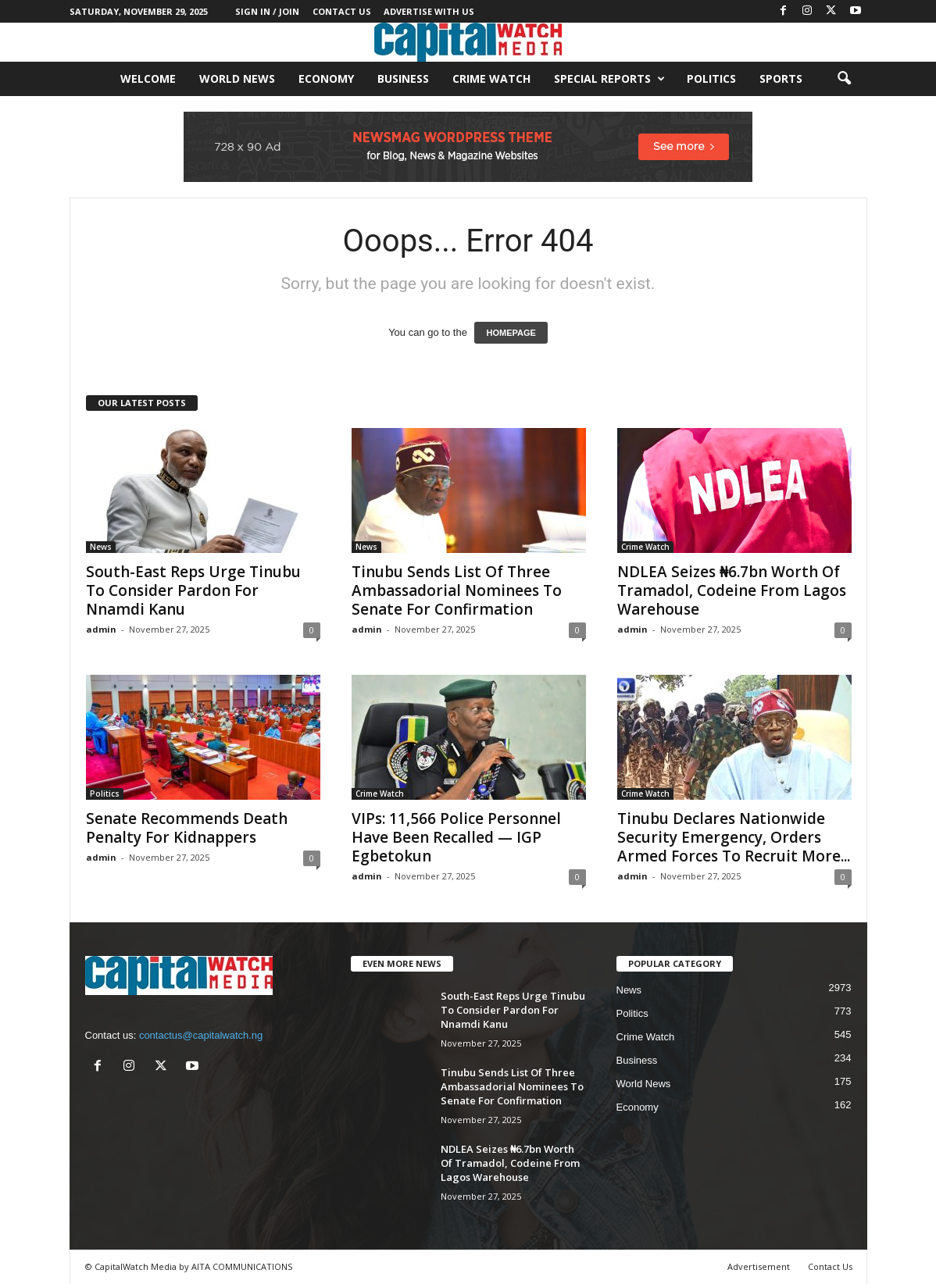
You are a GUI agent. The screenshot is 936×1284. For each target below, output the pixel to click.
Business (403, 78)
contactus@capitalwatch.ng (201, 1035)
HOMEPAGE (510, 332)
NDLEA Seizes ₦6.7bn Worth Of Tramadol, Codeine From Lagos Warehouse (731, 590)
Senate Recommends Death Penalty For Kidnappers (187, 827)
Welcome (148, 78)
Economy (326, 78)
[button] (844, 79)
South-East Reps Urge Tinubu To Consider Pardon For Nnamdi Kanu (193, 590)
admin (101, 629)
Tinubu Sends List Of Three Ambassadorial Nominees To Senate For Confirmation (457, 590)
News (101, 546)
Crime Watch (491, 78)
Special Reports (609, 79)
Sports (780, 78)
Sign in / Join (267, 11)
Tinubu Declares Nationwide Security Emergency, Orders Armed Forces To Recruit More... (733, 837)
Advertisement (758, 1266)
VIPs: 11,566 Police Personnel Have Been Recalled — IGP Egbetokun (456, 837)
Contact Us (342, 11)
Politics (711, 78)
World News (237, 78)
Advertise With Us (429, 11)
